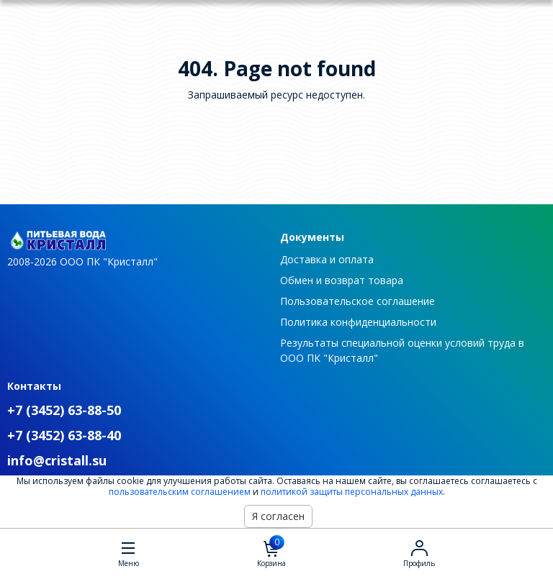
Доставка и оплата (327, 259)
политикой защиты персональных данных (352, 491)
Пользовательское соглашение (357, 301)
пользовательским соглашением (180, 491)
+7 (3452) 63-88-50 (64, 410)
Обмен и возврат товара (341, 280)
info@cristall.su (57, 460)
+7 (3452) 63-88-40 (64, 435)
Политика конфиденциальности (358, 322)
